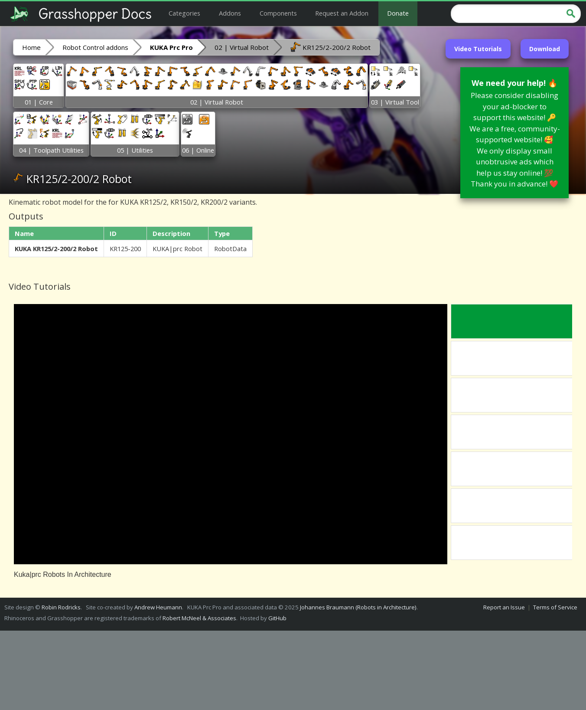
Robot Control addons (95, 47)
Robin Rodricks (61, 607)
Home (31, 47)
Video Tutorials (478, 49)
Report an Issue (504, 607)
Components (278, 13)
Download (544, 49)
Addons (230, 13)
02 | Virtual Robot (242, 47)
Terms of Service (555, 607)
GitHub (277, 618)
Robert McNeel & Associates (199, 618)
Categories (184, 13)
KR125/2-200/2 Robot (330, 47)
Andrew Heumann (158, 607)
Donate (398, 13)
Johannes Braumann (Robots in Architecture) (358, 607)
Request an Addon (341, 13)
